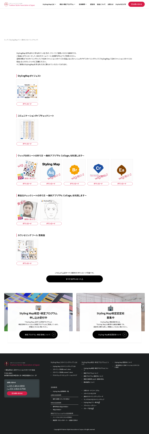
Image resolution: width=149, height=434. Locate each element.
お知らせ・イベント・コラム (91, 390)
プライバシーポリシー (90, 405)
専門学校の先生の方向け (60, 407)
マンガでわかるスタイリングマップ (94, 400)
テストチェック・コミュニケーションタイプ (65, 375)
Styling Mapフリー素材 (91, 402)
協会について (101, 4)
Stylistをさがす (121, 4)
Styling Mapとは (48, 4)
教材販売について (89, 382)
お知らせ (110, 4)
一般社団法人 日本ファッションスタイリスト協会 (127, 366)
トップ (6, 40)
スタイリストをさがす (90, 393)
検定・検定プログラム (66, 4)
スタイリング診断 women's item (63, 372)
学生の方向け (57, 410)
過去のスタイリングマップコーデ (93, 396)
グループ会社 (88, 408)
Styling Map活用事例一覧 (61, 391)
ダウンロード (27, 104)
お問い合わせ (136, 4)
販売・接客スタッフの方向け (61, 399)
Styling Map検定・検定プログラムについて (96, 369)
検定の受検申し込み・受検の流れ (94, 379)
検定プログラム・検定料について (93, 376)
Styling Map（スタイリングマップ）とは (64, 366)
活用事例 (82, 4)
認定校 (92, 4)
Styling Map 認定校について (123, 362)
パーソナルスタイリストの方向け (62, 417)
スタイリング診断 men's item (62, 369)
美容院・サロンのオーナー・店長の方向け (65, 420)
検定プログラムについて (91, 373)
